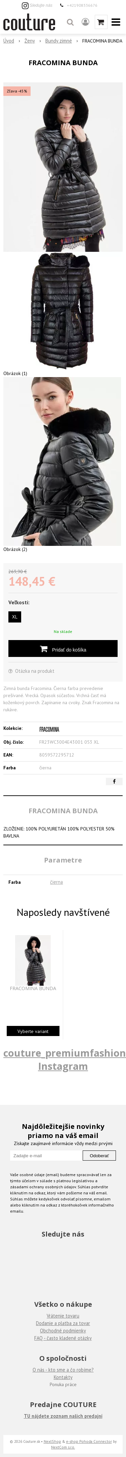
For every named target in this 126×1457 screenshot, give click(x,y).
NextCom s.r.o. (63, 1447)
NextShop (52, 1441)
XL (14, 617)
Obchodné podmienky (63, 1330)
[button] (70, 22)
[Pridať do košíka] (63, 648)
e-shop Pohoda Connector (89, 1441)
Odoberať (99, 1155)
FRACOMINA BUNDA (33, 988)
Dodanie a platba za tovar (63, 1323)
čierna (56, 882)
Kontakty (63, 1377)
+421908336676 (82, 5)
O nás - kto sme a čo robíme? (63, 1370)
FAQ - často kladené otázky (63, 1338)
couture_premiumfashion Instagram (64, 1059)
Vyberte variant (32, 1031)
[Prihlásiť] (85, 22)
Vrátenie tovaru (63, 1316)
